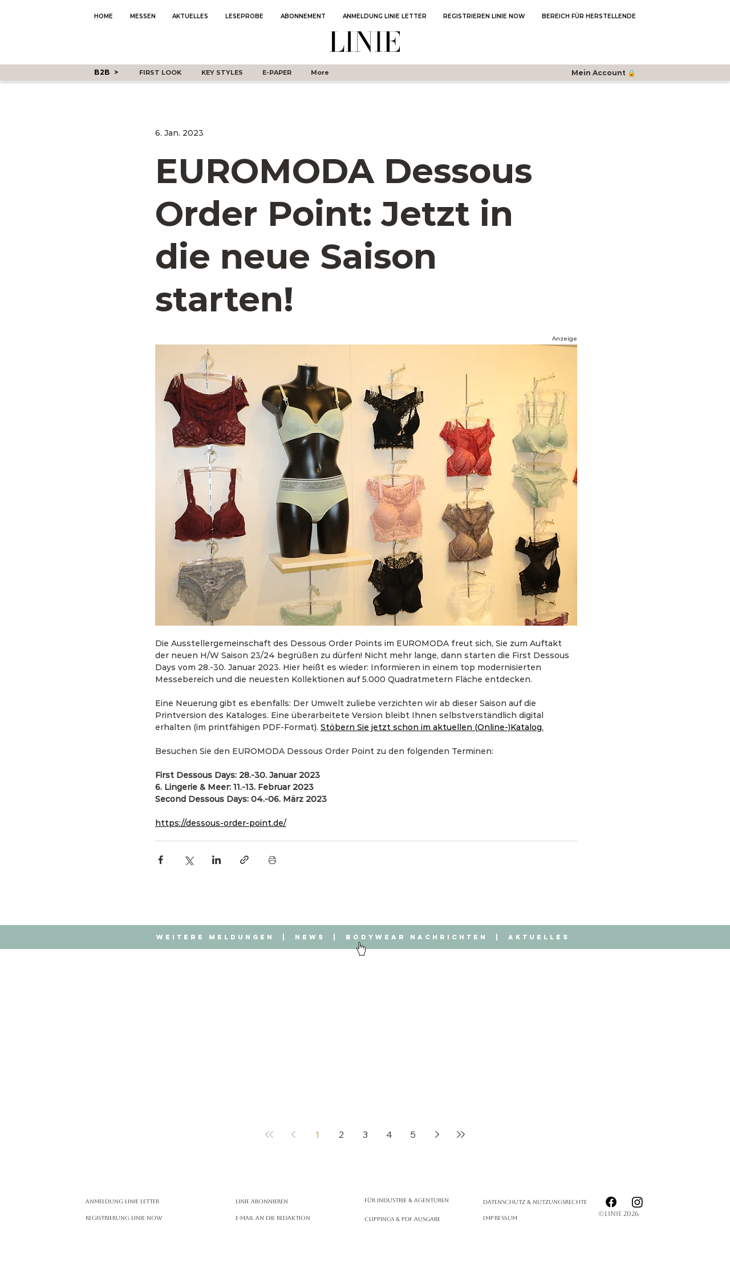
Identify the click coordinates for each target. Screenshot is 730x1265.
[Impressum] (509, 1218)
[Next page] (437, 1134)
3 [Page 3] (365, 1134)
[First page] (269, 1134)
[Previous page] (293, 1134)
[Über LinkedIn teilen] (216, 859)
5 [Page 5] (413, 1134)
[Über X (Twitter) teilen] (188, 859)
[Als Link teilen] (244, 859)
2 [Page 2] (341, 1134)
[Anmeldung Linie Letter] (146, 1201)
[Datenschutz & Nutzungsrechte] (540, 1202)
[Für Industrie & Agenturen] (409, 1200)
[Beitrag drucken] (272, 859)
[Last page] (461, 1134)
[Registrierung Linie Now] (146, 1218)
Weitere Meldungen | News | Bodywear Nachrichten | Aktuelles (365, 937)
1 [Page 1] (317, 1134)
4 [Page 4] (389, 1134)
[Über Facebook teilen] (160, 859)
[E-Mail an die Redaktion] (296, 1218)
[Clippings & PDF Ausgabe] (409, 1219)
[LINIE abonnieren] (296, 1201)
